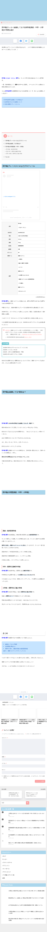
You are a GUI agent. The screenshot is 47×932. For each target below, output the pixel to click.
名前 (4, 756)
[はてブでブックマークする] (26, 41)
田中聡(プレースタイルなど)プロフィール (16, 140)
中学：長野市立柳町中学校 (13, 151)
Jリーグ (9, 704)
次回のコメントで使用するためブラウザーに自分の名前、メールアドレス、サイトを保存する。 (24, 776)
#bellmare (24, 334)
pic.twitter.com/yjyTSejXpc (35, 334)
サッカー (11, 702)
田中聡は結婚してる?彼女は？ (13, 143)
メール (4, 763)
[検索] (27, 802)
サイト (3, 769)
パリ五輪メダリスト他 (8, 875)
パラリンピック (6, 872)
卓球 (3, 878)
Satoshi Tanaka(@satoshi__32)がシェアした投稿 (21, 217)
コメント (5, 737)
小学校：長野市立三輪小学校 (14, 153)
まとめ (7, 157)
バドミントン (5, 865)
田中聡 (25, 704)
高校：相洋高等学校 (11, 149)
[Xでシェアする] (15, 41)
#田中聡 (7, 330)
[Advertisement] (34, 11)
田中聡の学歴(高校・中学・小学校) (14, 146)
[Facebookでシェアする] (21, 41)
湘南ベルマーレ (17, 704)
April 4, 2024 (28, 337)
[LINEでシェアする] (32, 41)
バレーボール (5, 868)
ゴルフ (4, 856)
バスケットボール (7, 862)
